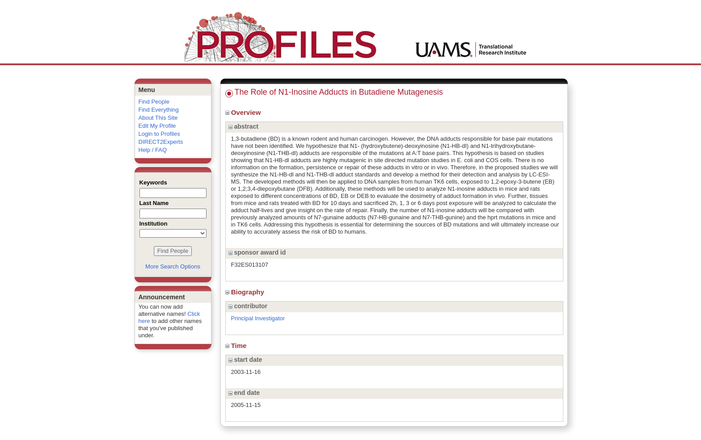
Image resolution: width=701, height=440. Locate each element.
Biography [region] (245, 292)
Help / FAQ (153, 150)
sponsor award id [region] (257, 252)
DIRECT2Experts (161, 141)
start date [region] (245, 359)
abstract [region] (243, 126)
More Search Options (172, 266)
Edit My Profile (157, 125)
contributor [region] (248, 306)
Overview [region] (244, 112)
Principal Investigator (258, 318)
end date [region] (244, 392)
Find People (154, 101)
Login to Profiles (159, 133)
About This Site (158, 117)
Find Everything (159, 109)
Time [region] (237, 345)
